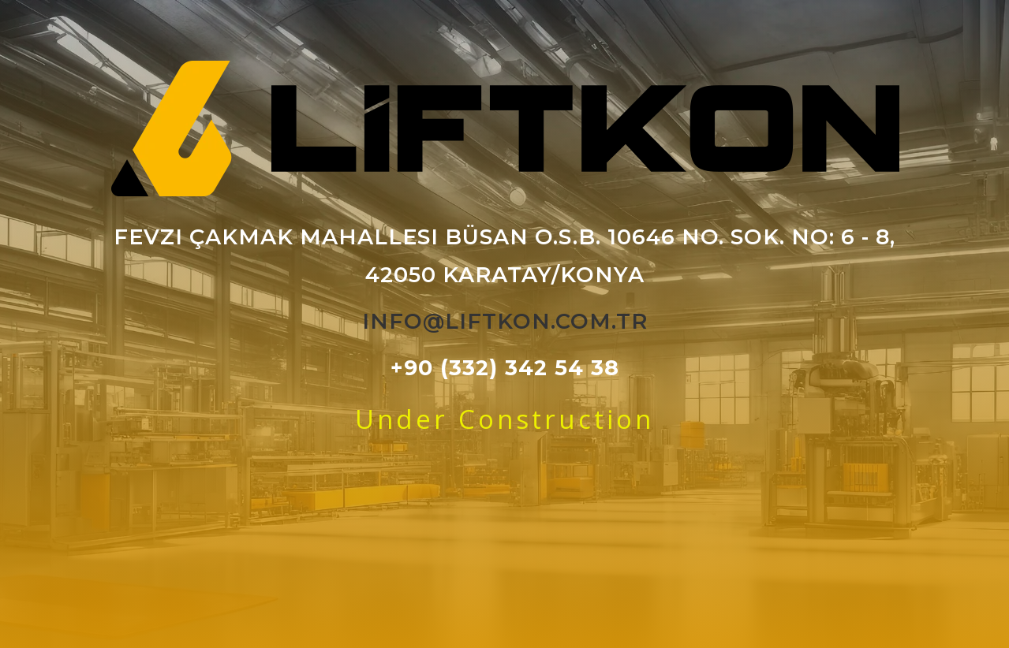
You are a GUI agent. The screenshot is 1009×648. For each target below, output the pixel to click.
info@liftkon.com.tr (505, 321)
